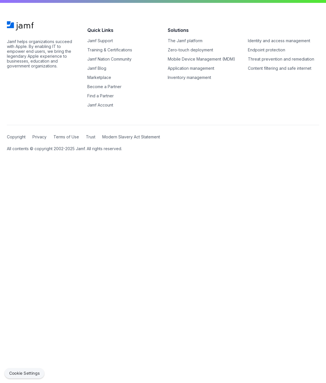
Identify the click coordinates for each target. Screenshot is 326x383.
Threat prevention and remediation (281, 59)
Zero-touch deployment (190, 49)
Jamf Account (100, 104)
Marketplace (99, 77)
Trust (90, 136)
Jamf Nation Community (109, 59)
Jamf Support (100, 40)
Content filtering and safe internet (279, 68)
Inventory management (189, 77)
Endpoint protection (266, 49)
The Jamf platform (185, 40)
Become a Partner (104, 86)
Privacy (39, 136)
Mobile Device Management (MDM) (201, 59)
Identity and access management (279, 40)
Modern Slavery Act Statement (131, 136)
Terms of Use (66, 136)
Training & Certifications (109, 49)
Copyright (16, 136)
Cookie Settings (24, 373)
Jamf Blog (96, 68)
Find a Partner (100, 95)
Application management (191, 68)
